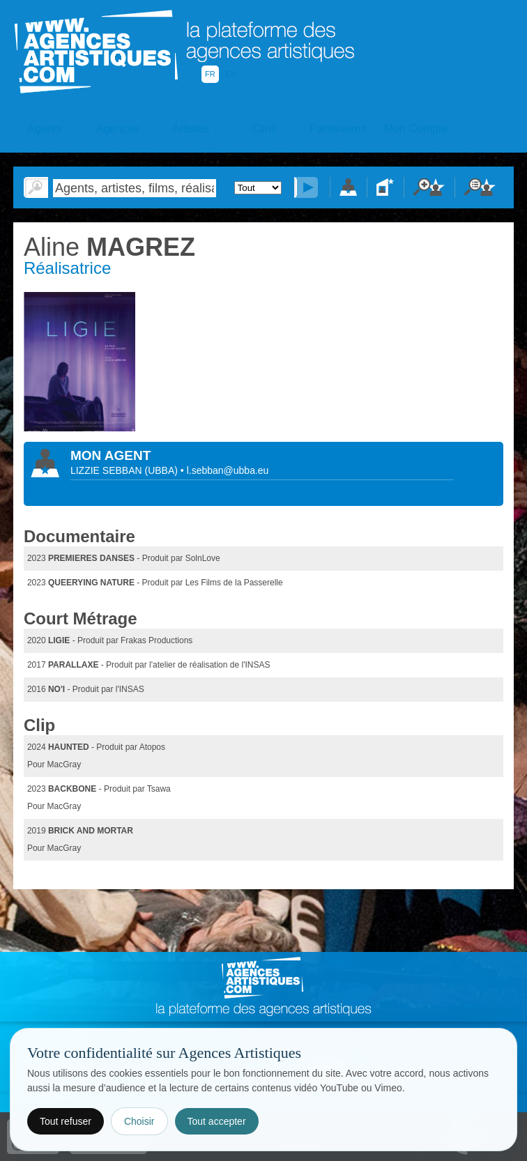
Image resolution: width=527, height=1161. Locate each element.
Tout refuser (65, 1121)
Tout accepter (217, 1121)
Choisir (139, 1121)
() (163, 470)
